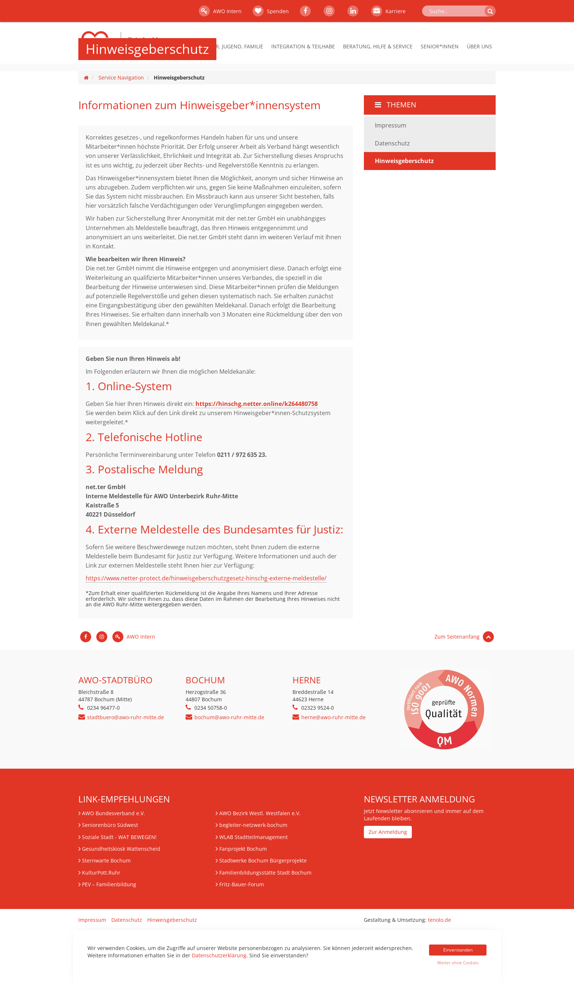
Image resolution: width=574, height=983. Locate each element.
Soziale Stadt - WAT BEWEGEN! (119, 837)
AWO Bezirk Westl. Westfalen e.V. (260, 813)
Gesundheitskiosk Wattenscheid (121, 848)
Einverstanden (458, 950)
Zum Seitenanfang (464, 636)
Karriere (388, 10)
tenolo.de (439, 919)
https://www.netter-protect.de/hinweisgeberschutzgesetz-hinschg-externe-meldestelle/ (206, 578)
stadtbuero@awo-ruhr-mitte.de (125, 717)
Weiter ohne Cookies (458, 963)
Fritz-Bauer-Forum (241, 884)
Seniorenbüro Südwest (110, 824)
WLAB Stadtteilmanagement (253, 837)
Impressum (390, 125)
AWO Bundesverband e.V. (113, 813)
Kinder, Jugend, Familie (231, 46)
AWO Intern (220, 10)
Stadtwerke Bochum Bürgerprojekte (263, 860)
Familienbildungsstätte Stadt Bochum (265, 872)
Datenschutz (392, 143)
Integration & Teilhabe (303, 46)
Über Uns (479, 46)
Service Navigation (121, 77)
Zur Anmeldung (388, 831)
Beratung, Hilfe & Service (378, 46)
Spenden (271, 10)
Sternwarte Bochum (106, 860)
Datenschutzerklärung (219, 955)
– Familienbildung (109, 884)
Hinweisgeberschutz (172, 919)
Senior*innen (440, 46)
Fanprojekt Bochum (243, 848)
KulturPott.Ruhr (101, 872)
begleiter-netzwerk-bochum (253, 824)
